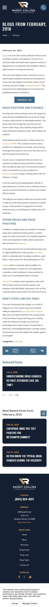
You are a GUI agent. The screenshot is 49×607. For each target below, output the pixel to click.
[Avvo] (29, 577)
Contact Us (24, 99)
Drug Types (18, 341)
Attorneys (24, 545)
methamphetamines (33, 85)
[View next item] (16, 395)
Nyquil (5, 55)
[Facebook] (19, 577)
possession (7, 173)
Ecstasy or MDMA (9, 143)
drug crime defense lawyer (32, 311)
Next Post (37, 350)
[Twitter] (24, 577)
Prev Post (12, 350)
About (24, 539)
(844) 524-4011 (24, 499)
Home (24, 534)
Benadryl (38, 252)
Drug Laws (24, 555)
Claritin (5, 265)
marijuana (21, 243)
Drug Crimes (24, 550)
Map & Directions (24, 522)
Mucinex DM (7, 281)
